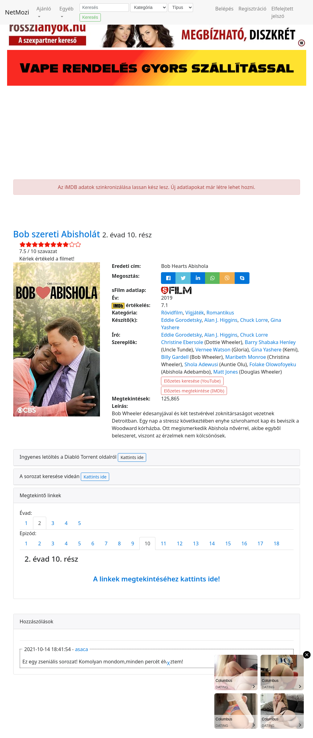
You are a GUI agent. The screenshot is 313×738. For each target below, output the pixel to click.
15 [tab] (228, 543)
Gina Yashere (266, 349)
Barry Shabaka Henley (270, 342)
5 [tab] (79, 523)
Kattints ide (132, 457)
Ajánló (43, 8)
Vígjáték (194, 312)
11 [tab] (163, 543)
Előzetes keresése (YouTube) (192, 381)
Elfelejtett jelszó (282, 12)
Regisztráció (252, 8)
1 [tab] (26, 523)
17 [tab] (260, 543)
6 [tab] (92, 543)
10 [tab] (147, 543)
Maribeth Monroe (245, 357)
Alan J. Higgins (220, 320)
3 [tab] (52, 523)
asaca (81, 649)
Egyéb (67, 8)
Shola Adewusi (201, 364)
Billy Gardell (174, 357)
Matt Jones (225, 371)
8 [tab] (119, 543)
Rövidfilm (172, 312)
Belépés (224, 8)
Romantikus (220, 312)
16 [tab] (244, 543)
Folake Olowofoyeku (272, 364)
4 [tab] (66, 523)
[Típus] (180, 7)
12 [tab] (180, 543)
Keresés (90, 17)
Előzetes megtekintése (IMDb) (194, 391)
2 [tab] (39, 523)
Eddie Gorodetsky (181, 320)
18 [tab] (276, 543)
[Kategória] (148, 7)
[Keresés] (104, 7)
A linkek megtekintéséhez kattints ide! (156, 578)
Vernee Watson (213, 349)
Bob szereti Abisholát (57, 234)
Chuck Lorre (254, 320)
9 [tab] (132, 543)
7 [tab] (106, 543)
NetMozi (17, 12)
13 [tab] (196, 543)
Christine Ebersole (182, 342)
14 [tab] (212, 543)
